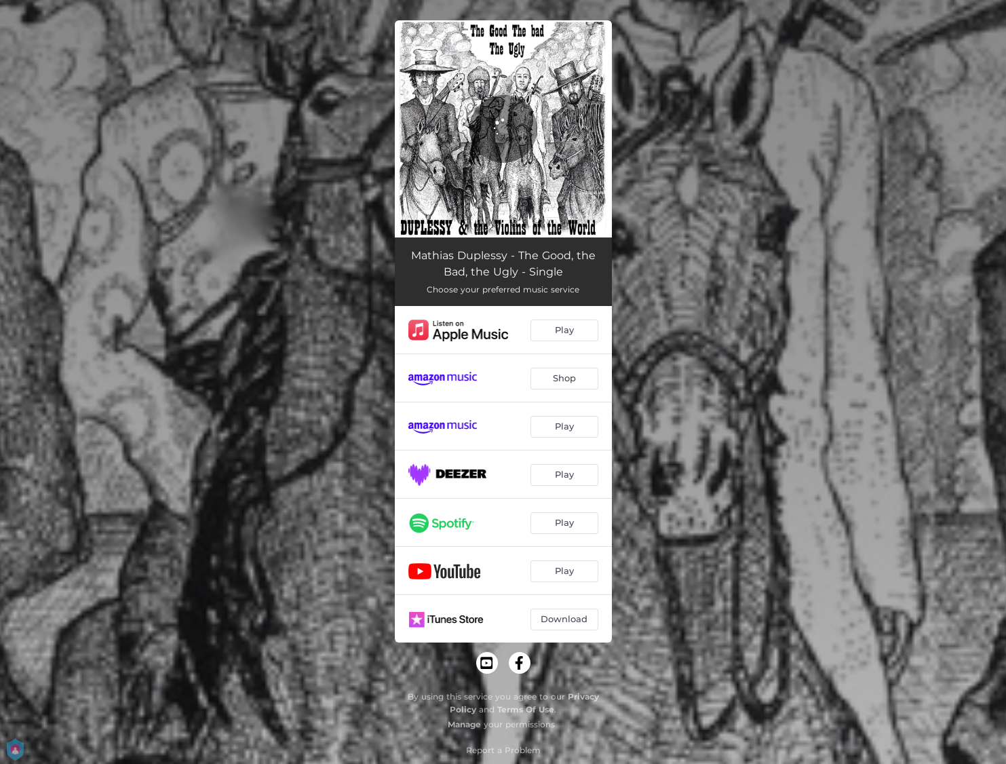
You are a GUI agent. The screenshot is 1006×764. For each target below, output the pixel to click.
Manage (464, 724)
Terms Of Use (525, 709)
